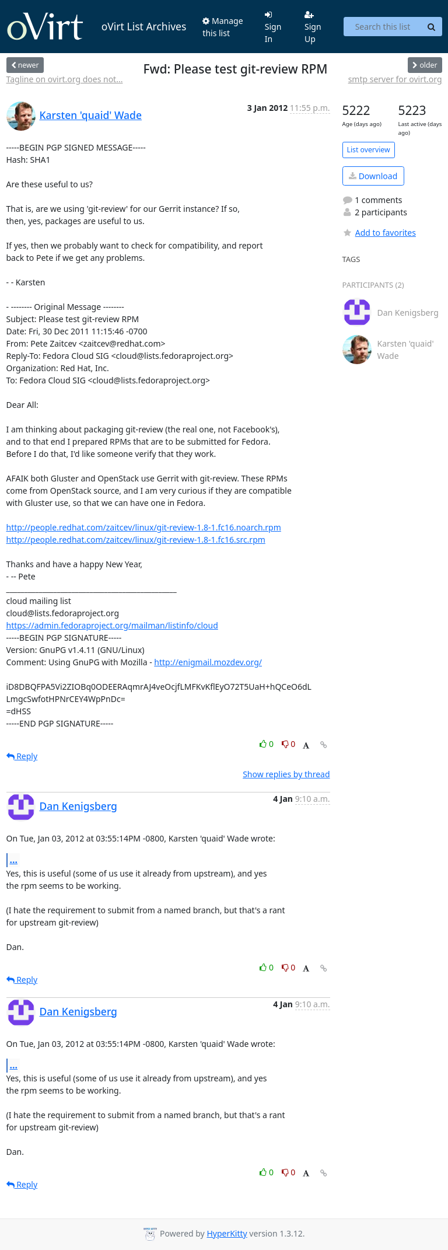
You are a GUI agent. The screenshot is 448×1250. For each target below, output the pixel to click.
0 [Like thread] (267, 743)
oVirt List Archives (96, 26)
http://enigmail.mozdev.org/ (208, 662)
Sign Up (312, 27)
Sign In (273, 27)
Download (373, 175)
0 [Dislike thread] (289, 743)
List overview (368, 150)
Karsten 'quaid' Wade (91, 115)
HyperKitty (226, 1233)
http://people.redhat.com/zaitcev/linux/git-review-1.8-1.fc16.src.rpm (135, 539)
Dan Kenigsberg (78, 806)
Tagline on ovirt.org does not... (64, 79)
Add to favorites (379, 232)
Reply (22, 756)
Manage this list (222, 27)
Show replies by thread (286, 774)
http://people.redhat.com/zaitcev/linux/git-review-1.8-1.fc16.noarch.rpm (143, 527)
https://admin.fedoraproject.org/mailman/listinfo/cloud (112, 625)
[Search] (431, 27)
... (14, 859)
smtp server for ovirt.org (395, 79)
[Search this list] (382, 27)
